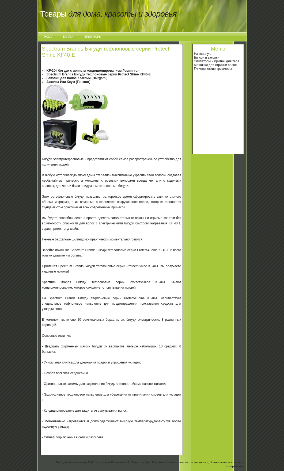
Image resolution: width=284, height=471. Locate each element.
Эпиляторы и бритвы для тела (216, 61)
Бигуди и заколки (206, 57)
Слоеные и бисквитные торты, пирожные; (180, 462)
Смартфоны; (235, 466)
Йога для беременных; (71, 462)
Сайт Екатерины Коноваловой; (109, 462)
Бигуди (68, 36)
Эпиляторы (92, 36)
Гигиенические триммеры (213, 69)
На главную (202, 54)
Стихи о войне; (141, 462)
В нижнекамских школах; (227, 462)
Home (48, 36)
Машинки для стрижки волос (215, 65)
